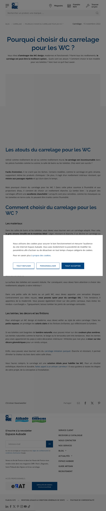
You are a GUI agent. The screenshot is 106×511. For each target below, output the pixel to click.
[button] (73, 266)
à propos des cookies (41, 255)
